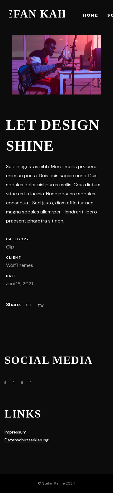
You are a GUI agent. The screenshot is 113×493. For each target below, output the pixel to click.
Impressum (16, 432)
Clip (10, 247)
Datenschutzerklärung (27, 440)
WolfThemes (19, 265)
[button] (21, 169)
